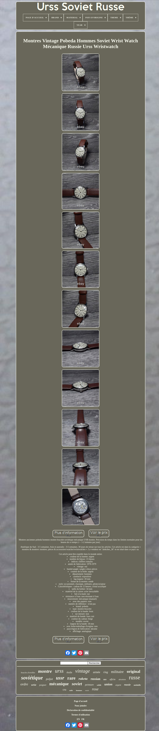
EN (78, 719)
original (133, 671)
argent (118, 685)
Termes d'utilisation (80, 715)
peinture (89, 684)
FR (83, 719)
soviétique (32, 678)
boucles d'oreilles (28, 672)
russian (95, 679)
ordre (24, 684)
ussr (60, 678)
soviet (77, 683)
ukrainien (122, 679)
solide (99, 685)
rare (71, 678)
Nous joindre (80, 706)
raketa (83, 679)
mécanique (59, 683)
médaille (137, 685)
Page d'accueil (80, 701)
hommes (79, 690)
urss (59, 671)
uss (105, 679)
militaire (117, 672)
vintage (82, 671)
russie (127, 684)
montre (45, 671)
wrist (33, 685)
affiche (113, 679)
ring (105, 672)
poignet (42, 685)
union (108, 684)
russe (134, 677)
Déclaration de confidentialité (80, 710)
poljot (49, 679)
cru (64, 689)
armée (96, 672)
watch (87, 690)
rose (95, 689)
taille (71, 690)
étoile (69, 672)
